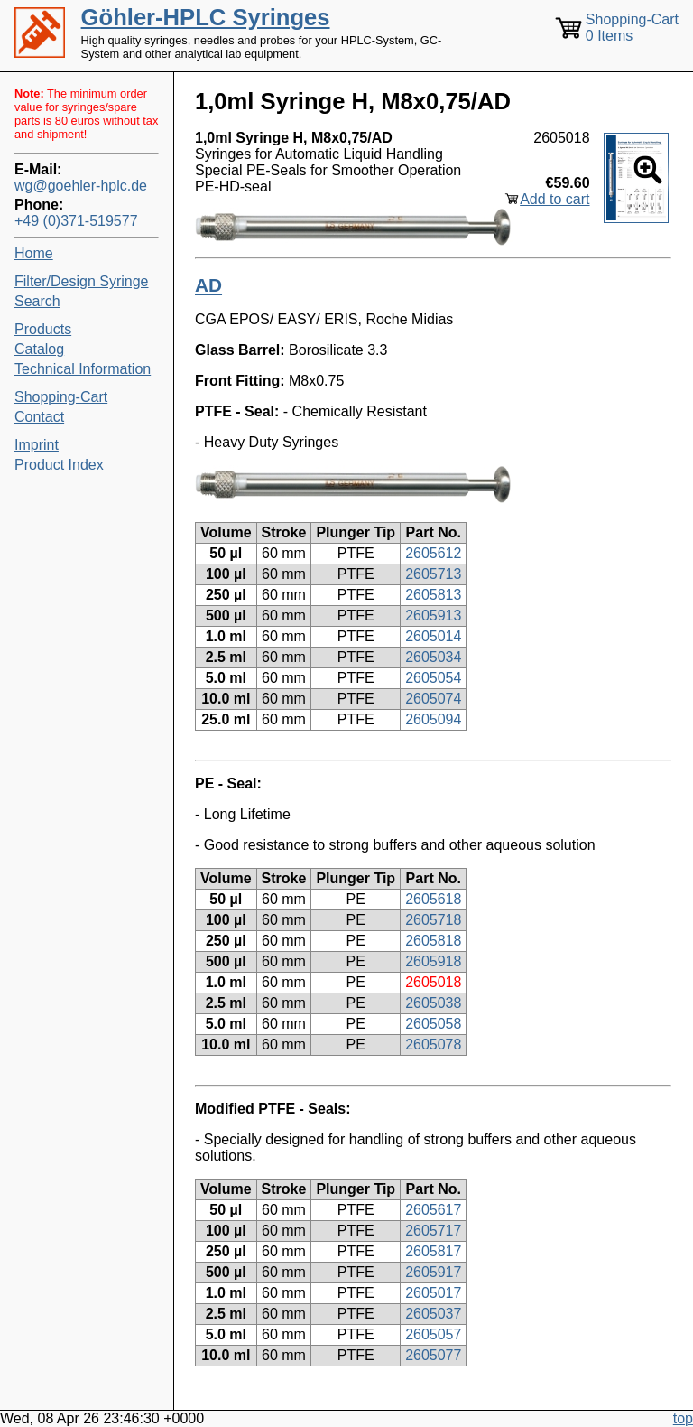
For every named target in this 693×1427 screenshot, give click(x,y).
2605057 (433, 1334)
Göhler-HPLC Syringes (205, 17)
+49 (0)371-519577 (76, 221)
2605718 (433, 920)
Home (33, 253)
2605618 (433, 899)
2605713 (433, 574)
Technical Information (82, 369)
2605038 (433, 1003)
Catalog (39, 349)
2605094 (433, 719)
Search (37, 301)
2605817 (433, 1251)
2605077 (433, 1355)
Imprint (36, 444)
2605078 (433, 1044)
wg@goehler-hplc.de (80, 185)
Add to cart (554, 199)
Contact (39, 416)
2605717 (433, 1230)
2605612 (433, 553)
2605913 (433, 615)
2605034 (433, 657)
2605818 (433, 940)
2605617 (433, 1209)
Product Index (59, 464)
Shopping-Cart (60, 397)
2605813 (433, 594)
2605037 (433, 1313)
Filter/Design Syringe (81, 281)
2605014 (433, 636)
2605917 (433, 1272)
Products (42, 329)
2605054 (433, 678)
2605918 (433, 961)
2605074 (433, 698)
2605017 (433, 1293)
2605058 (433, 1023)
